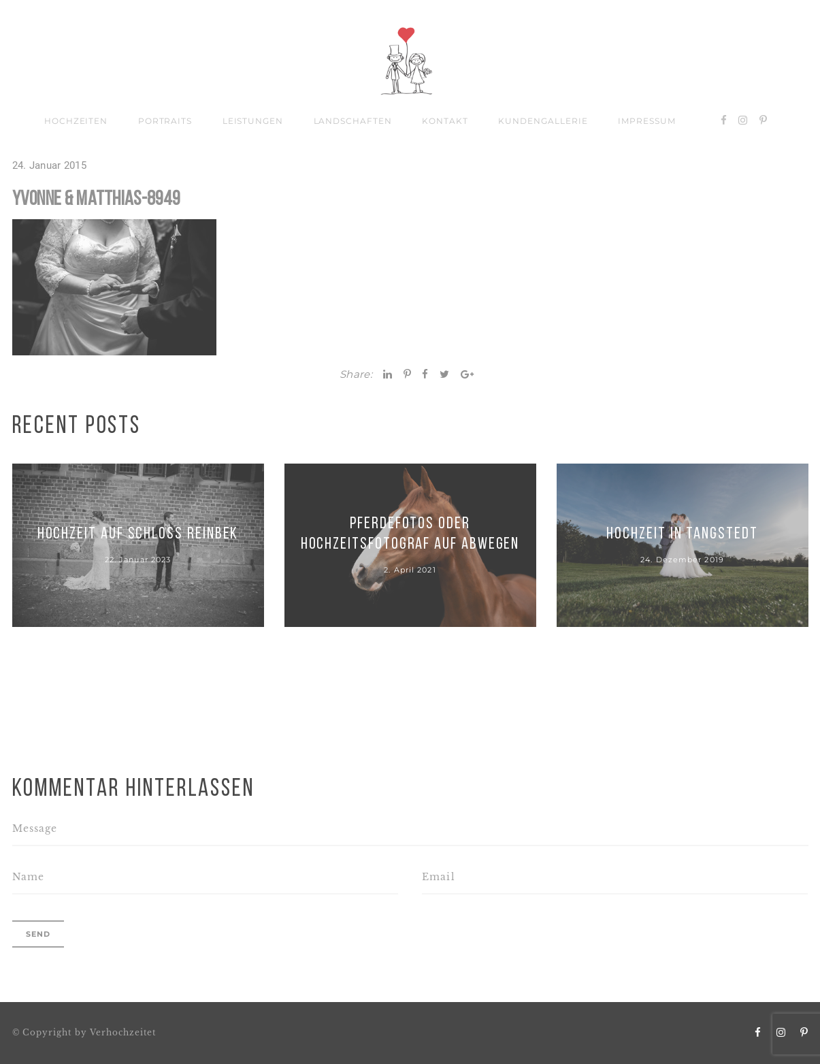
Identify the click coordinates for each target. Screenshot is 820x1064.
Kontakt (445, 121)
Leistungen (253, 121)
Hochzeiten (76, 121)
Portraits (165, 121)
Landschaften (353, 121)
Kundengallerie (542, 121)
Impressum (647, 121)
